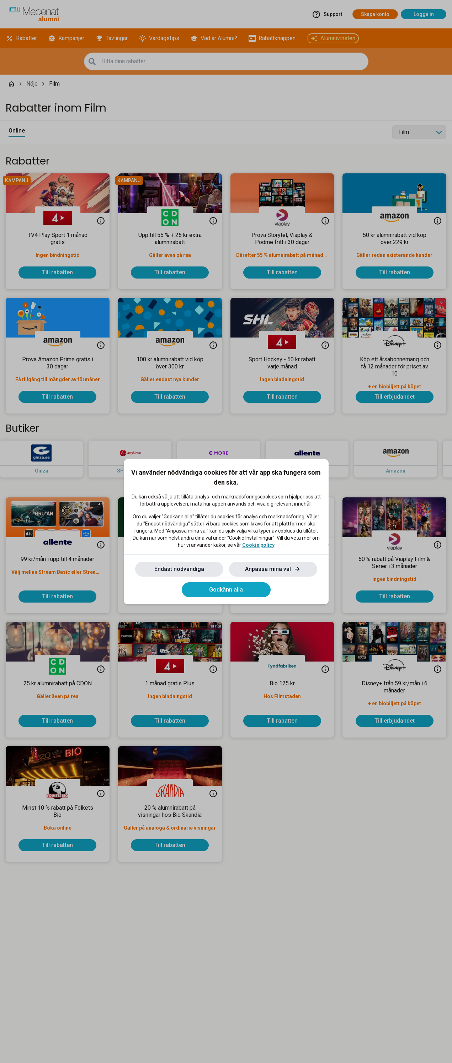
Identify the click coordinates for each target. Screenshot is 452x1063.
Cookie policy (258, 545)
